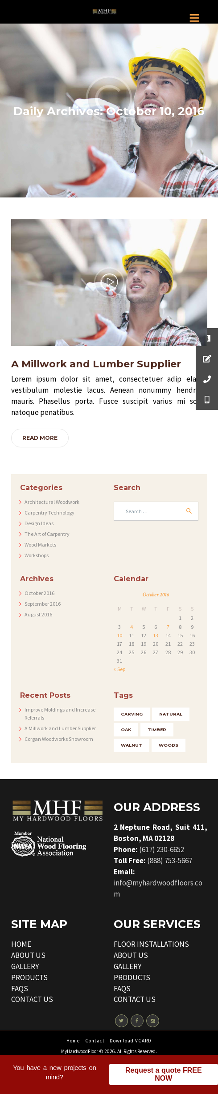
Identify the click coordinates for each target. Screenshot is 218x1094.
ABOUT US (28, 955)
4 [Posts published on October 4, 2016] (131, 626)
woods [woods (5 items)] (168, 745)
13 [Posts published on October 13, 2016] (155, 635)
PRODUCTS (29, 977)
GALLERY (25, 966)
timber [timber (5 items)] (157, 729)
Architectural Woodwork (52, 502)
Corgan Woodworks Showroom (59, 739)
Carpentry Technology (49, 512)
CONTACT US (32, 999)
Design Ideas (39, 523)
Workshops (37, 555)
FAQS (19, 988)
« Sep (119, 669)
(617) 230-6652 (161, 849)
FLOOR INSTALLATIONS (151, 944)
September (43, 603)
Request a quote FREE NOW (163, 1077)
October (39, 593)
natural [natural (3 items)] (170, 714)
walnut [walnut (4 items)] (131, 745)
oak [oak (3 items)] (126, 729)
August (38, 614)
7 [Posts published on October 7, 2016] (168, 626)
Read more (40, 437)
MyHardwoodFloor (79, 1051)
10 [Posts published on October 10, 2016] (119, 635)
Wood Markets (40, 544)
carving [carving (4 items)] (132, 714)
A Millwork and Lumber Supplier (96, 364)
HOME (21, 944)
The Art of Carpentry (47, 534)
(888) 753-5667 (169, 860)
